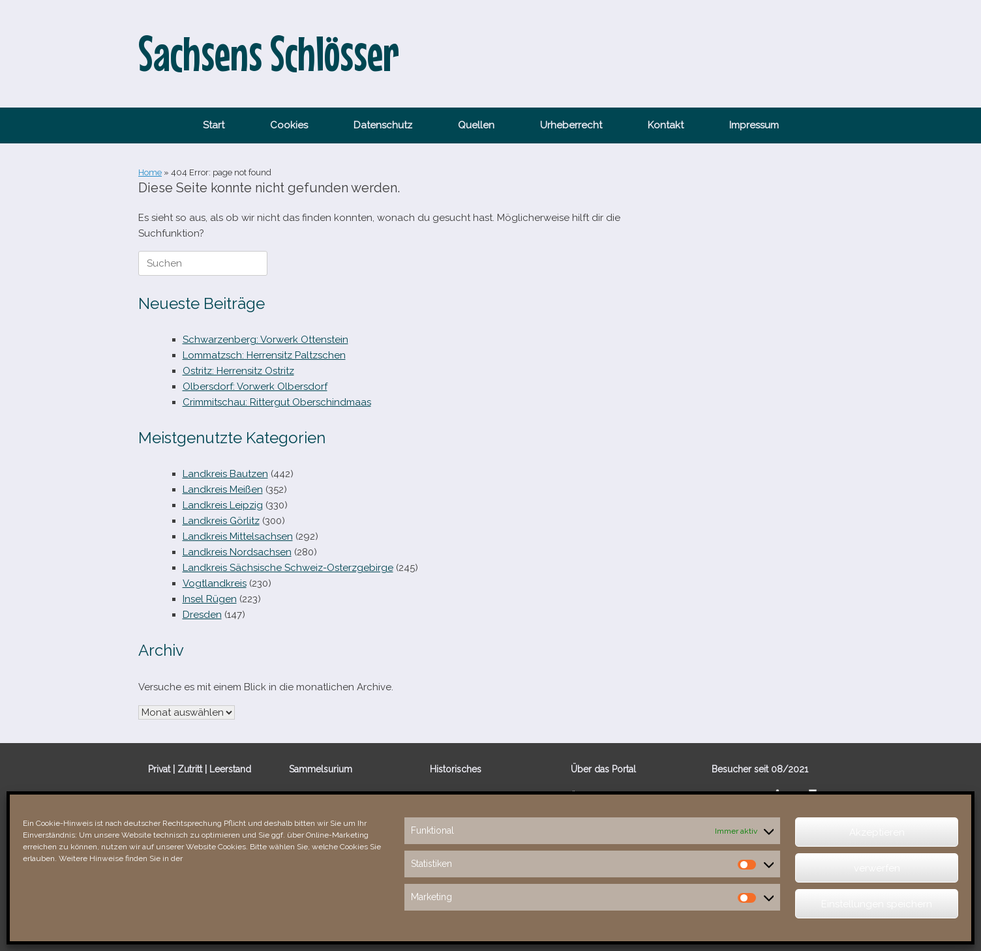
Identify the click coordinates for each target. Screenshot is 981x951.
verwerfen (877, 868)
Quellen (476, 125)
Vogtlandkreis (215, 583)
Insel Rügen (210, 599)
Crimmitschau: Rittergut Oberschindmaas (277, 402)
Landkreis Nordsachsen (237, 552)
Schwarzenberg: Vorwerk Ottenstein (265, 339)
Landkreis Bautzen (225, 474)
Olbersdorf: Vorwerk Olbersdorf (255, 386)
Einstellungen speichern (876, 904)
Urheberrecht (571, 125)
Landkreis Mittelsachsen (238, 536)
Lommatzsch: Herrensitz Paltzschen (264, 355)
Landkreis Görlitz (221, 521)
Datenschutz (383, 125)
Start (213, 125)
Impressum (754, 125)
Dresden (202, 615)
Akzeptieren (877, 832)
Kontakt (666, 125)
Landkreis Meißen (223, 489)
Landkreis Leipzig (223, 505)
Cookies (289, 125)
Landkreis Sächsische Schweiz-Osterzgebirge (288, 568)
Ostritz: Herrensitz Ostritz (238, 371)
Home (150, 172)
